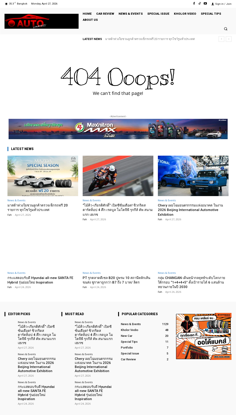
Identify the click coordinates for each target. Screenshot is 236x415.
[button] (225, 28)
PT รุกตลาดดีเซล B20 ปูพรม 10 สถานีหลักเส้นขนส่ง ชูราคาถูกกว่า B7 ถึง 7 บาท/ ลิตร (117, 282)
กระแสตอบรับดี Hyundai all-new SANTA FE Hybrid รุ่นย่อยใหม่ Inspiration (40, 279)
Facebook (180, 408)
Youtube (226, 408)
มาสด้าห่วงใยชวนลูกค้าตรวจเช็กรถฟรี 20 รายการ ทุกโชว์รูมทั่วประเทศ (150, 39)
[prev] (221, 39)
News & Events (16, 200)
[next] (228, 39)
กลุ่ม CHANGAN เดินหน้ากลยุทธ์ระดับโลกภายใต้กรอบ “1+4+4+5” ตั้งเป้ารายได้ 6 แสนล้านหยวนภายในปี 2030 (192, 282)
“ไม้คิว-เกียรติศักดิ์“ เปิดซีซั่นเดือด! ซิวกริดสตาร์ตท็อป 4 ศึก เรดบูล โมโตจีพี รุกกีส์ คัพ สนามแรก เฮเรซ (117, 210)
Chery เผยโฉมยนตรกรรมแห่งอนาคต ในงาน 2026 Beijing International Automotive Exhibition (191, 210)
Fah (9, 214)
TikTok (204, 408)
